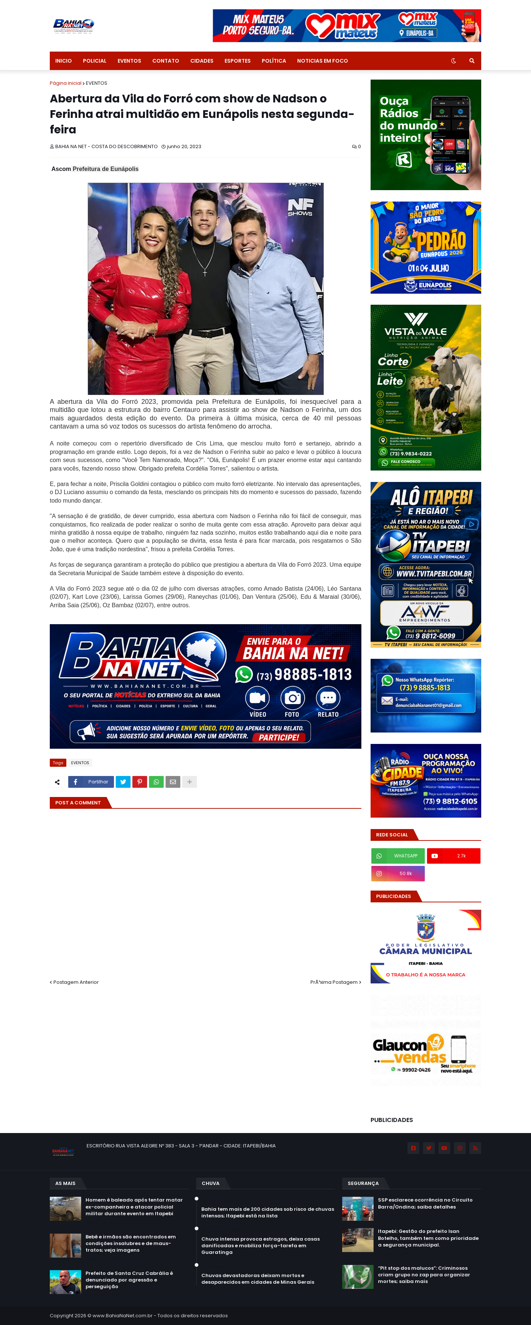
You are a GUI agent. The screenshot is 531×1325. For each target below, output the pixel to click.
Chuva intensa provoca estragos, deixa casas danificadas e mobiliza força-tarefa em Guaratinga (260, 1246)
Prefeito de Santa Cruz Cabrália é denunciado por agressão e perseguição (129, 1280)
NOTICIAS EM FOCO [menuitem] (322, 60)
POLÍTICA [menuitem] (274, 60)
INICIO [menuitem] (63, 60)
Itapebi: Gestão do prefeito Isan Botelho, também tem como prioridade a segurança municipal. (428, 1238)
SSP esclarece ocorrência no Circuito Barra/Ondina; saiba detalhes (425, 1203)
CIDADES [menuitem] (202, 60)
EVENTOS (96, 83)
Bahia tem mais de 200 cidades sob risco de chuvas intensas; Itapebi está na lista (267, 1212)
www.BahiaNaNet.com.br (123, 1315)
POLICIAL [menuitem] (95, 60)
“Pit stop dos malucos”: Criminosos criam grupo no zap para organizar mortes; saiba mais (424, 1275)
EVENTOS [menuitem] (129, 60)
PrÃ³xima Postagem (334, 982)
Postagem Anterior (76, 982)
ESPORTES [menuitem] (238, 60)
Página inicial (65, 83)
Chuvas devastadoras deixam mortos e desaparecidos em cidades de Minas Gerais (257, 1279)
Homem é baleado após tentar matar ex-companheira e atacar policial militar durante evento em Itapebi (134, 1207)
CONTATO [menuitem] (165, 60)
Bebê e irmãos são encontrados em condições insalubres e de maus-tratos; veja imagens (131, 1244)
